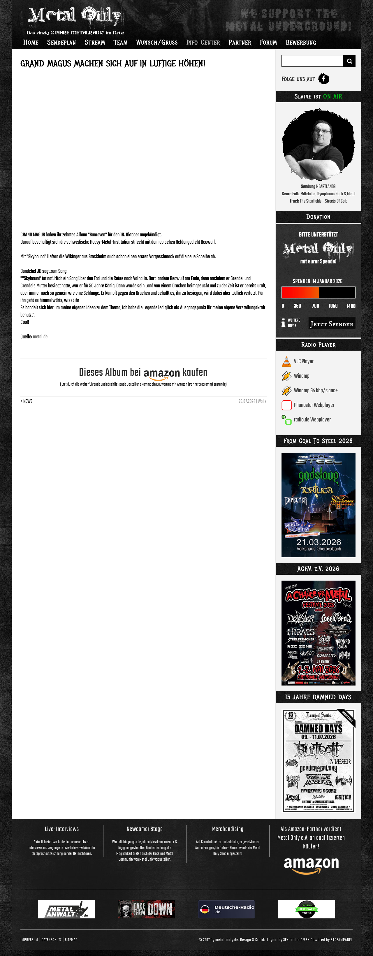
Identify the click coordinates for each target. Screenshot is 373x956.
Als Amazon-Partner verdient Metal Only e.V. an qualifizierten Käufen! (311, 838)
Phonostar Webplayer (314, 405)
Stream (95, 42)
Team (121, 42)
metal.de (40, 337)
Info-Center (203, 42)
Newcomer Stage (145, 829)
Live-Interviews (62, 829)
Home (30, 42)
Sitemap (71, 939)
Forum (268, 42)
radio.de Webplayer (312, 419)
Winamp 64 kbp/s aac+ (316, 390)
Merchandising (228, 829)
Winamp (301, 376)
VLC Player (304, 361)
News (26, 401)
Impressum (29, 939)
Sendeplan (61, 42)
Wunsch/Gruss (157, 42)
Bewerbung (301, 42)
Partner (240, 42)
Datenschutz (51, 939)
